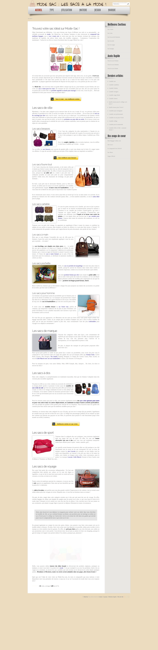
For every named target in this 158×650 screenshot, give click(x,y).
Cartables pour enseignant (115, 111)
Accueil (30, 18)
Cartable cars (112, 81)
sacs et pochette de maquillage (73, 266)
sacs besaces (46, 149)
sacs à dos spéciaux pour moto (89, 400)
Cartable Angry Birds (114, 95)
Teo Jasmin (53, 356)
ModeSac (86, 643)
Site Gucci (110, 144)
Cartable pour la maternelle (116, 124)
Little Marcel (77, 457)
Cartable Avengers (113, 91)
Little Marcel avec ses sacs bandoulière (48, 358)
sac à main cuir (54, 36)
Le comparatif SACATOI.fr (115, 148)
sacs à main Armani (52, 254)
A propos (105, 643)
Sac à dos (110, 33)
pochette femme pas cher (71, 275)
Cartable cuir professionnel (116, 114)
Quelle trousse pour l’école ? (116, 107)
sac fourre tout (63, 307)
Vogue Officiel (111, 156)
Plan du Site (120, 643)
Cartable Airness (113, 98)
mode (48, 34)
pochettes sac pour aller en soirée (74, 119)
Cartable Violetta (113, 88)
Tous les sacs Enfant (113, 68)
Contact (100, 643)
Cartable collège (113, 121)
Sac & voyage (111, 45)
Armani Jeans (90, 354)
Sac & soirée (111, 41)
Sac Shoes (110, 152)
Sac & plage (111, 48)
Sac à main (110, 29)
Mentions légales (112, 643)
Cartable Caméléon (114, 85)
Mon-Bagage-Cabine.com (114, 141)
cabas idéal (96, 196)
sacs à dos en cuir (37, 388)
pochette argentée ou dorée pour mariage (63, 90)
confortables (92, 321)
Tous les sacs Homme (113, 64)
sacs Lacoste (71, 451)
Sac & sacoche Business (114, 37)
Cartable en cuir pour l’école (116, 117)
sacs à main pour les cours (47, 88)
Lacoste (70, 457)
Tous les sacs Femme (113, 61)
